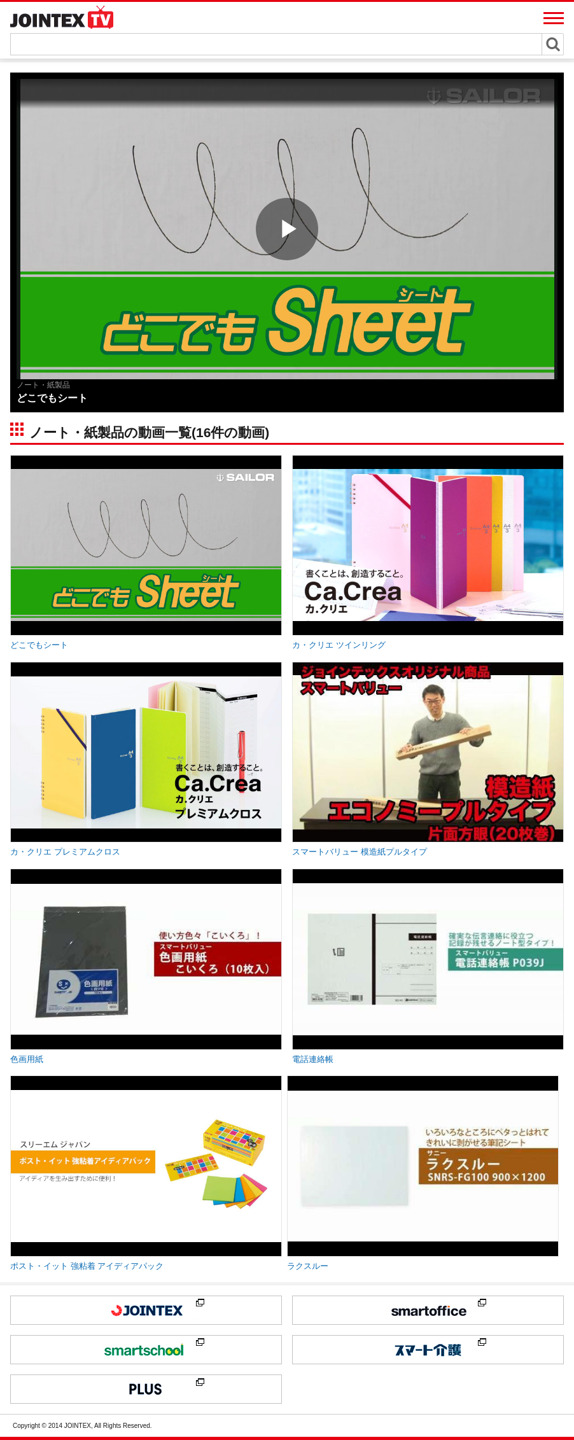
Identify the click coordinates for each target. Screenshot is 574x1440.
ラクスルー (307, 1266)
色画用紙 (26, 1059)
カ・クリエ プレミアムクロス (65, 851)
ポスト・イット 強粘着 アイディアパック (87, 1266)
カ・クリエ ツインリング (339, 645)
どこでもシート (39, 645)
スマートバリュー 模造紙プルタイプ (359, 851)
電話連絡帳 (312, 1059)
